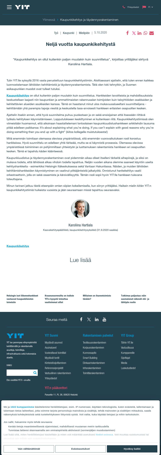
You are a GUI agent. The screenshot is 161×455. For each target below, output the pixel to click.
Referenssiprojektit (54, 368)
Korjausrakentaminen (93, 348)
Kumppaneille (128, 353)
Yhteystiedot (51, 378)
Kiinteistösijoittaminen (55, 363)
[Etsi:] (35, 373)
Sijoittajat (125, 358)
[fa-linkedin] (139, 33)
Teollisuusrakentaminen (94, 342)
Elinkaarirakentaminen (94, 363)
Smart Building (90, 358)
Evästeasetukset (80, 448)
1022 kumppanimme (22, 407)
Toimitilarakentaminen (93, 373)
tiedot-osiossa (104, 434)
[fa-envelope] (151, 33)
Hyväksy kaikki (132, 448)
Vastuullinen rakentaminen (58, 373)
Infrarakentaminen (92, 368)
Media (124, 363)
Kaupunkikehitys (18, 95)
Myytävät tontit (52, 358)
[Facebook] (127, 33)
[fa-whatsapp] (145, 33)
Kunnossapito (89, 353)
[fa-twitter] (133, 33)
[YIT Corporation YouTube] (104, 319)
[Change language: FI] (148, 7)
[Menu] (9, 7)
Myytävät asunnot (53, 342)
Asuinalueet (50, 348)
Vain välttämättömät (29, 448)
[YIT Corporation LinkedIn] (96, 319)
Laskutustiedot (128, 368)
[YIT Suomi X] (89, 319)
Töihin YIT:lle (127, 342)
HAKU (9, 365)
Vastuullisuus (127, 348)
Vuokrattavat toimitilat (55, 353)
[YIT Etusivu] (22, 7)
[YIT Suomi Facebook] (81, 319)
